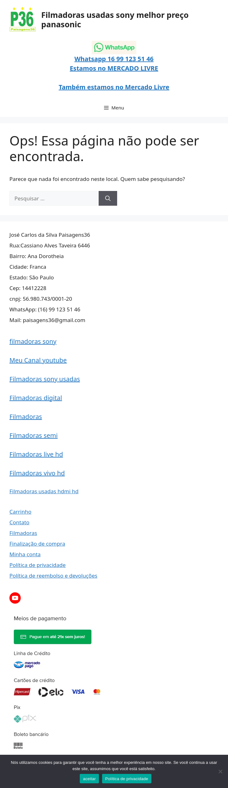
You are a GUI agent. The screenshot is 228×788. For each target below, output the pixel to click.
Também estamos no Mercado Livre (114, 87)
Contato (19, 522)
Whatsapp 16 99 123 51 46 (114, 59)
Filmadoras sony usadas (44, 379)
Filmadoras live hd (36, 454)
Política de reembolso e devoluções (53, 575)
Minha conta (25, 554)
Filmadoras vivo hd (37, 473)
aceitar (89, 778)
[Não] (220, 771)
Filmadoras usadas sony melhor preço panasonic (114, 19)
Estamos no (88, 68)
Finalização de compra (37, 543)
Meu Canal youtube (38, 360)
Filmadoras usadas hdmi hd (44, 491)
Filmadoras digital (35, 398)
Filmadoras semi (33, 435)
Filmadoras (25, 416)
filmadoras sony (33, 341)
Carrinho (20, 511)
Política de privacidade (37, 565)
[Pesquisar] (108, 198)
